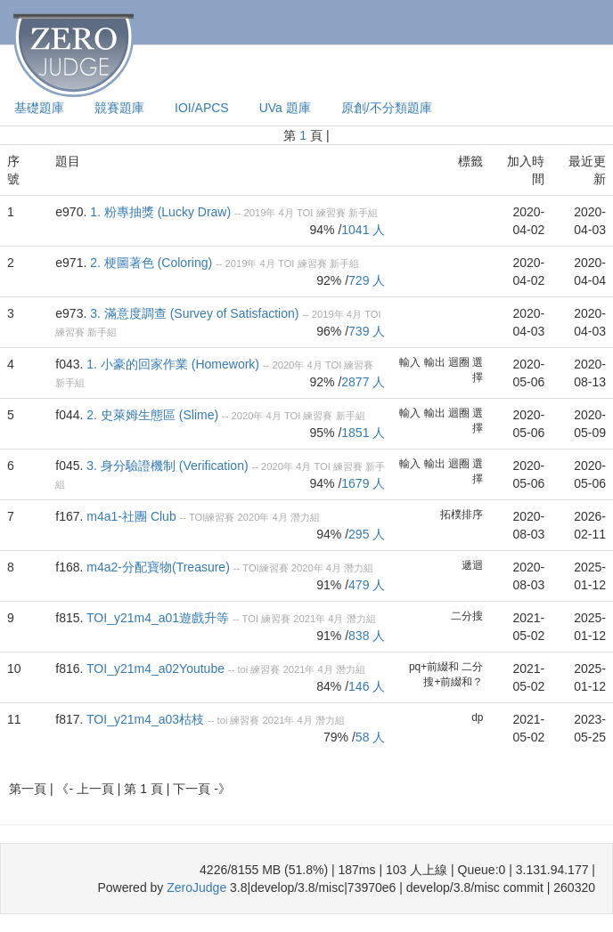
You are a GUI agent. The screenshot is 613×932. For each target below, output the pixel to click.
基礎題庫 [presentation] (39, 108)
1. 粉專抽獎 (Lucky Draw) (160, 212)
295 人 (366, 534)
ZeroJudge (196, 887)
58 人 (370, 737)
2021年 (309, 618)
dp (477, 717)
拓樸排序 (461, 514)
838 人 (366, 635)
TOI (305, 212)
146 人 (366, 686)
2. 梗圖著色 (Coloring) (151, 262)
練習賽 (331, 212)
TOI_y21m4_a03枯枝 (145, 719)
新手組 (363, 212)
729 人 (366, 280)
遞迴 (472, 565)
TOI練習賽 (211, 517)
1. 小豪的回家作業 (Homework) (172, 364)
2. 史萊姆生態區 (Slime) (152, 415)
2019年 (260, 212)
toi (242, 669)
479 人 (366, 585)
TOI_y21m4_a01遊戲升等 (157, 618)
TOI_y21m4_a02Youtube (155, 668)
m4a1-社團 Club (131, 516)
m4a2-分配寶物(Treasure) (158, 567)
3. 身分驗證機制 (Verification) (167, 465)
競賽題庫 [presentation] (119, 108)
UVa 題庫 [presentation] (285, 108)
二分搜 (467, 616)
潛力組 (305, 517)
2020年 (288, 365)
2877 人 (363, 382)
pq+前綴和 (434, 667)
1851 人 (363, 432)
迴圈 (459, 362)
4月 (286, 212)
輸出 (434, 362)
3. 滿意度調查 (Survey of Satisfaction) (194, 313)
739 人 (366, 331)
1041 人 (363, 230)
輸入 (410, 362)
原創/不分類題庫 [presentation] (386, 108)
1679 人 (363, 483)
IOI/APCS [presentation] (202, 108)
